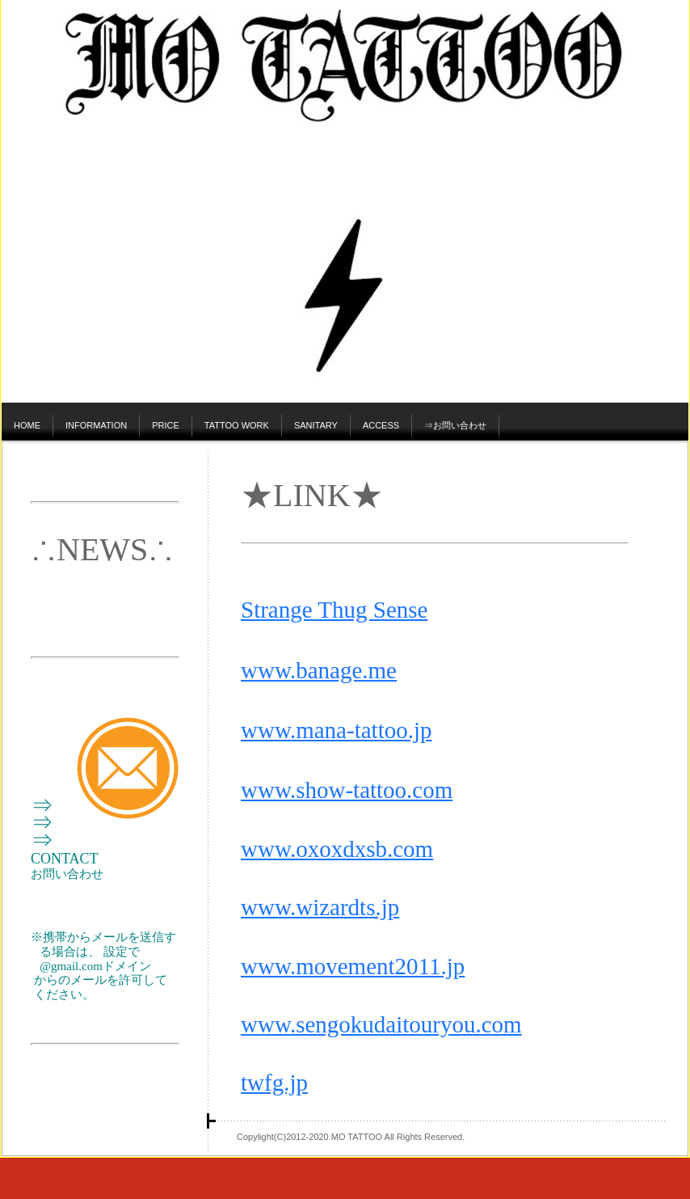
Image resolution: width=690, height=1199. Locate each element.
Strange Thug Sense (334, 610)
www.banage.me (319, 670)
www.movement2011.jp (353, 966)
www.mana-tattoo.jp (336, 730)
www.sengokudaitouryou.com (381, 1024)
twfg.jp (274, 1083)
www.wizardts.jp (320, 907)
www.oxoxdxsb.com (337, 849)
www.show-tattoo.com (346, 790)
